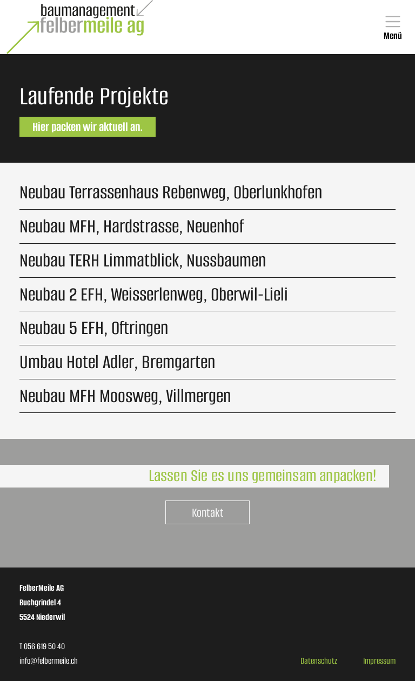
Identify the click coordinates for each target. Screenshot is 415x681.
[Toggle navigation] (393, 27)
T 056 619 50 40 (42, 646)
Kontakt (207, 512)
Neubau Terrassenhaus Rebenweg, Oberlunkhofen (170, 192)
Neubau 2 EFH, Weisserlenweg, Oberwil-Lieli (153, 294)
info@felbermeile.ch (48, 660)
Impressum (379, 660)
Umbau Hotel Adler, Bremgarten (117, 362)
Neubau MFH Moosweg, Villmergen (125, 396)
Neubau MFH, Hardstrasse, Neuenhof (131, 226)
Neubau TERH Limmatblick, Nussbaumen (142, 260)
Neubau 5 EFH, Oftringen (93, 328)
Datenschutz (318, 660)
